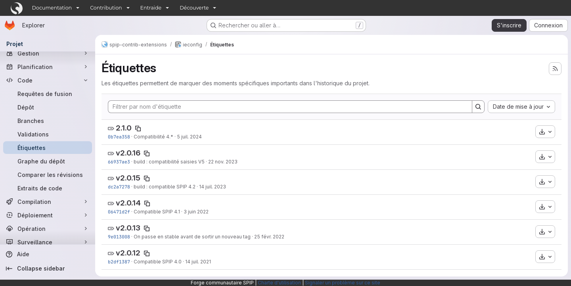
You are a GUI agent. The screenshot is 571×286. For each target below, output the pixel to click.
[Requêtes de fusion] (47, 93)
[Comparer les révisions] (47, 174)
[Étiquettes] (47, 147)
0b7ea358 (119, 137)
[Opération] (47, 228)
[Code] (47, 80)
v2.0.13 (128, 227)
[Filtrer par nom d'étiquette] (290, 106)
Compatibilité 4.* (153, 137)
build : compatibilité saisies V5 (169, 162)
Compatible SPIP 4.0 (158, 262)
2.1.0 (124, 127)
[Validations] (47, 134)
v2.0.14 (128, 202)
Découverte (194, 8)
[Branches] (47, 120)
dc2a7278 (119, 187)
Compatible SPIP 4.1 (157, 212)
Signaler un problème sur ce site (342, 283)
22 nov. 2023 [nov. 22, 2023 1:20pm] (223, 162)
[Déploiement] (47, 215)
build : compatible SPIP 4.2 (164, 187)
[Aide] (47, 254)
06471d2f (119, 212)
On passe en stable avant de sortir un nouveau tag (192, 237)
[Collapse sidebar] (47, 268)
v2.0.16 (128, 152)
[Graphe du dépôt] (47, 161)
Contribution (106, 8)
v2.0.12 (128, 252)
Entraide (151, 8)
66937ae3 (119, 162)
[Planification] (47, 66)
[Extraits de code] (47, 188)
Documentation (52, 8)
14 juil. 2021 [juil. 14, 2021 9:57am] (198, 262)
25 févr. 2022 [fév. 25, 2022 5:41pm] (269, 237)
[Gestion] (47, 53)
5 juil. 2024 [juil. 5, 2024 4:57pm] (189, 137)
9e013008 (119, 237)
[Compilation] (47, 201)
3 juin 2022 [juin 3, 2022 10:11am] (196, 212)
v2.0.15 (128, 177)
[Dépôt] (47, 107)
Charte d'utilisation (279, 283)
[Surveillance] (47, 242)
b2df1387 (119, 262)
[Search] (478, 106)
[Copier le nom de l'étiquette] (138, 128)
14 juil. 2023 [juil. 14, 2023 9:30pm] (212, 187)
